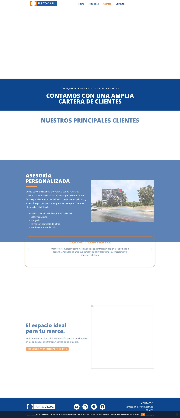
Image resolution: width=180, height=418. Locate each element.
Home (81, 3)
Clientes (107, 3)
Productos (94, 3)
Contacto (120, 3)
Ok (143, 414)
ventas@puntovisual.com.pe (139, 406)
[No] (177, 414)
